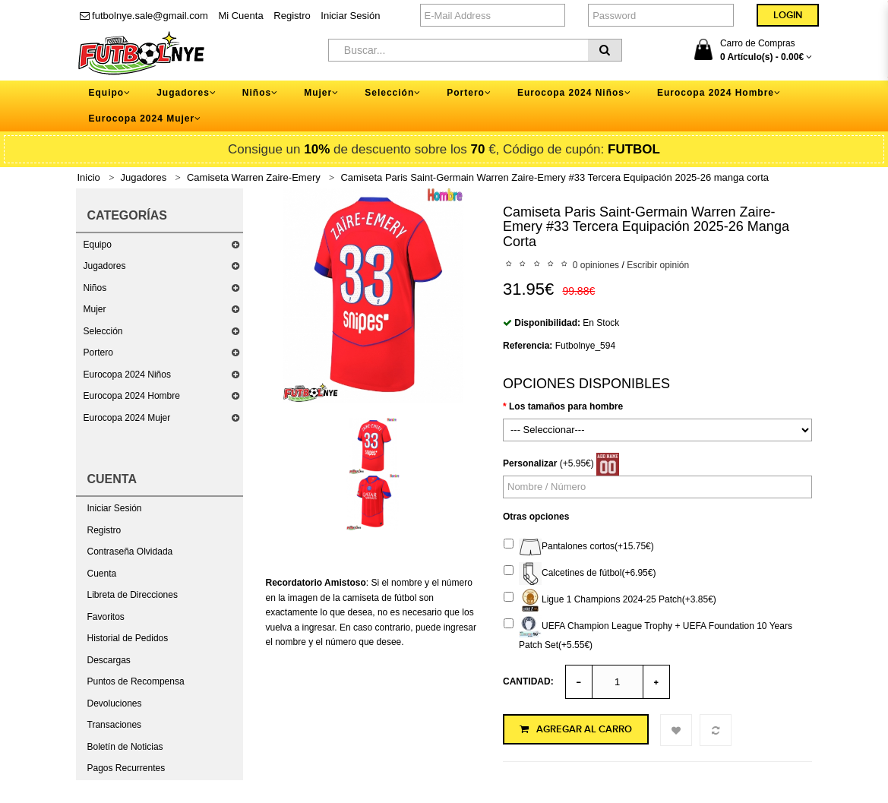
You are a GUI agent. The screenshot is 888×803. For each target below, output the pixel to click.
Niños (95, 288)
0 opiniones (596, 265)
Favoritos (106, 617)
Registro (291, 15)
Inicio (88, 177)
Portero (98, 352)
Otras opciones (536, 516)
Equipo (98, 244)
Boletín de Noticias (125, 746)
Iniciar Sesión (350, 15)
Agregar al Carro (576, 729)
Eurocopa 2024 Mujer (127, 418)
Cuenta (102, 573)
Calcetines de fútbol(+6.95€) (580, 573)
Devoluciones (114, 703)
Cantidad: (528, 681)
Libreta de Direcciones (132, 595)
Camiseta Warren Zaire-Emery (254, 177)
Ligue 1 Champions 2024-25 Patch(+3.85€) (610, 600)
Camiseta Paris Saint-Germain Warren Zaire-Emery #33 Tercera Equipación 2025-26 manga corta (554, 177)
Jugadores (144, 177)
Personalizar (530, 463)
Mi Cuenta (240, 15)
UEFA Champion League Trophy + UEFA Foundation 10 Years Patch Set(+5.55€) (648, 632)
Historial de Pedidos (128, 638)
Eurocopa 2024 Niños (127, 374)
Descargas (109, 660)
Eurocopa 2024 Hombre (132, 395)
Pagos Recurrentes (126, 768)
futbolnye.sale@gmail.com (144, 15)
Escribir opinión (658, 265)
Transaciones (114, 724)
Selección (103, 331)
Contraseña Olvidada (130, 551)
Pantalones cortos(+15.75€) (579, 547)
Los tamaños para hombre (566, 406)
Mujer (95, 309)
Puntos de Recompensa (136, 681)
